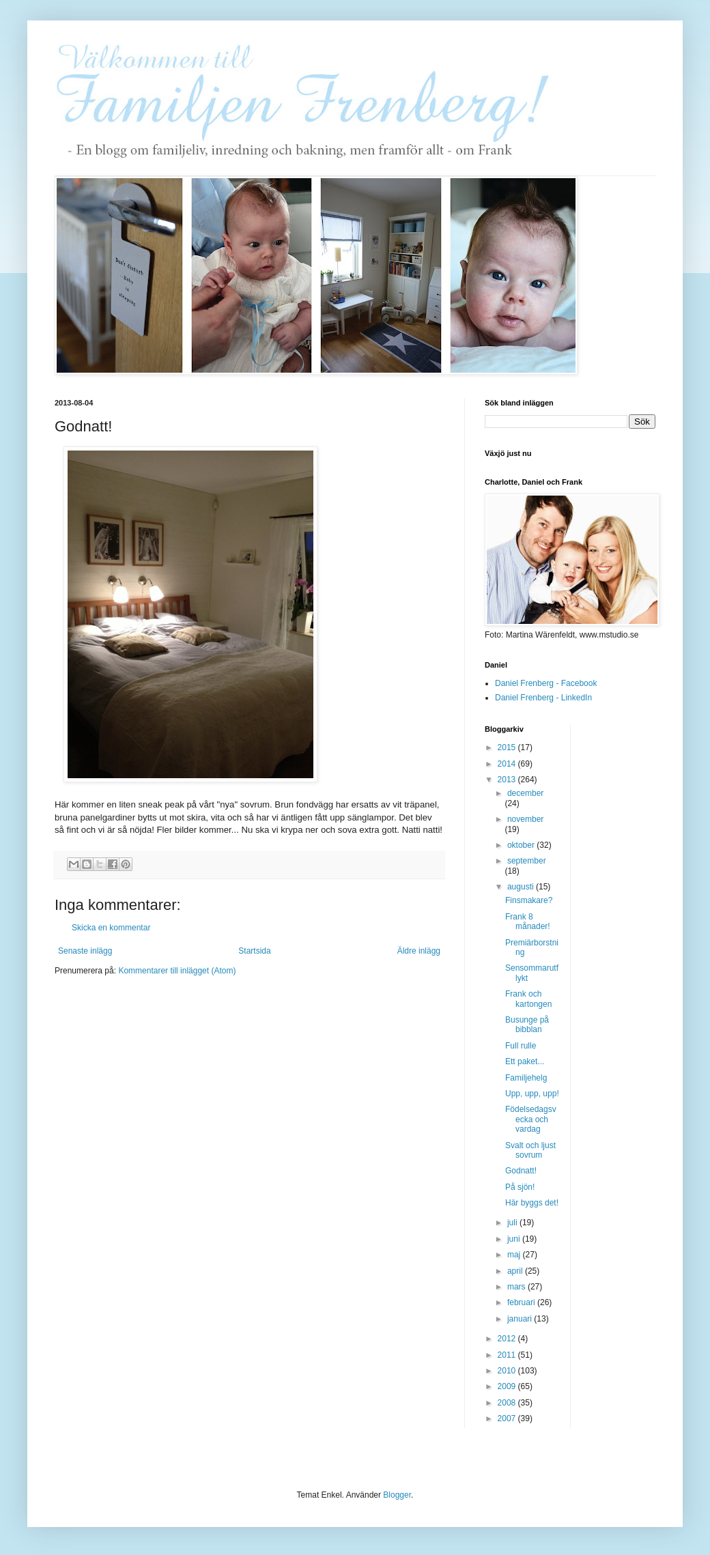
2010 (508, 1370)
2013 (508, 779)
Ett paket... (524, 1061)
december (525, 793)
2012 (508, 1338)
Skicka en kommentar (111, 927)
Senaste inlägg (85, 951)
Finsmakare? (528, 900)
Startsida (254, 951)
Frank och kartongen (528, 998)
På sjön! (520, 1187)
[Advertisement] (635, 930)
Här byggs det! (531, 1203)
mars (517, 1287)
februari (522, 1302)
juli (513, 1222)
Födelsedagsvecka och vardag (530, 1119)
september (526, 861)
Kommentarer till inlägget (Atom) (177, 970)
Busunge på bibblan (527, 1024)
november (525, 819)
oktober (522, 845)
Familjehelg (526, 1078)
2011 (508, 1355)
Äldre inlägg (418, 951)
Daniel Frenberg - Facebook (546, 683)
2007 (508, 1418)
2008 (508, 1403)
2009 (508, 1386)
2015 (508, 747)
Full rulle (520, 1046)
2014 (508, 764)
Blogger (397, 1495)
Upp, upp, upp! (532, 1093)
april (516, 1271)
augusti (521, 886)
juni (514, 1239)
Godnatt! (521, 1170)
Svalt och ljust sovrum (530, 1150)
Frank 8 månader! (527, 921)
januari (520, 1319)
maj (515, 1254)
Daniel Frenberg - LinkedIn (543, 697)
